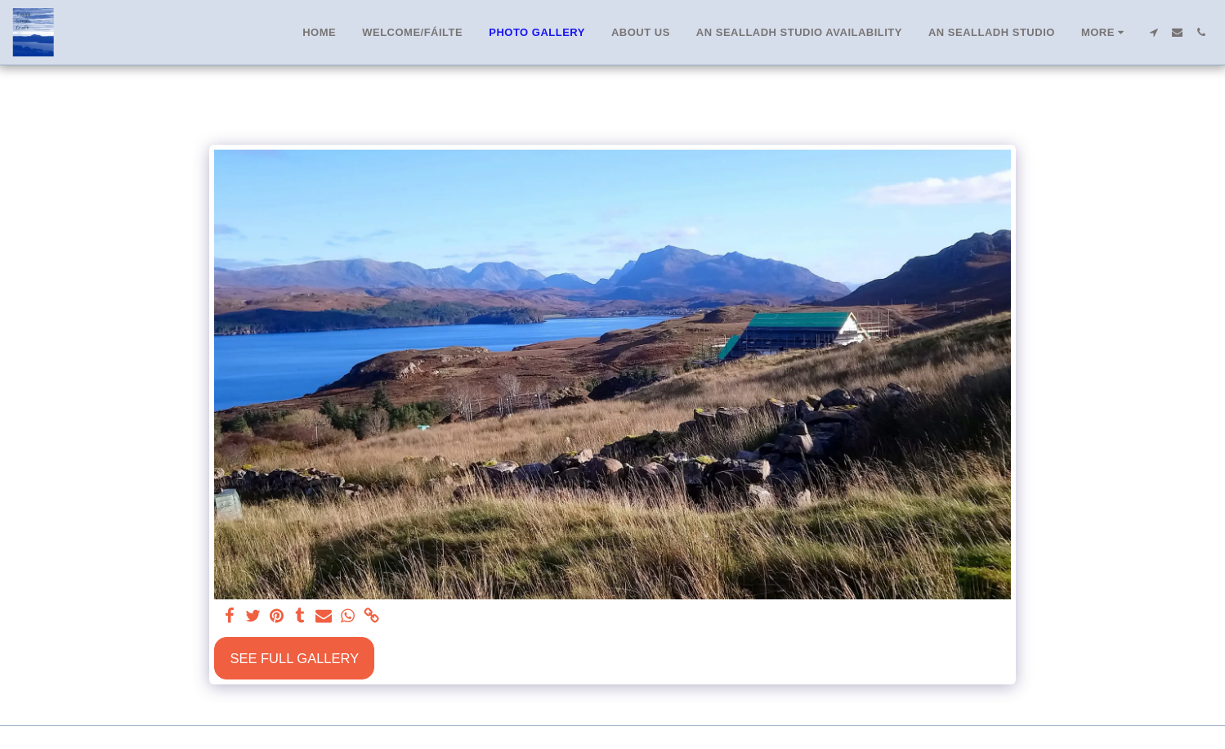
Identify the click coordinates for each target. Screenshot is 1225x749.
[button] (1153, 32)
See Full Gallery (294, 658)
